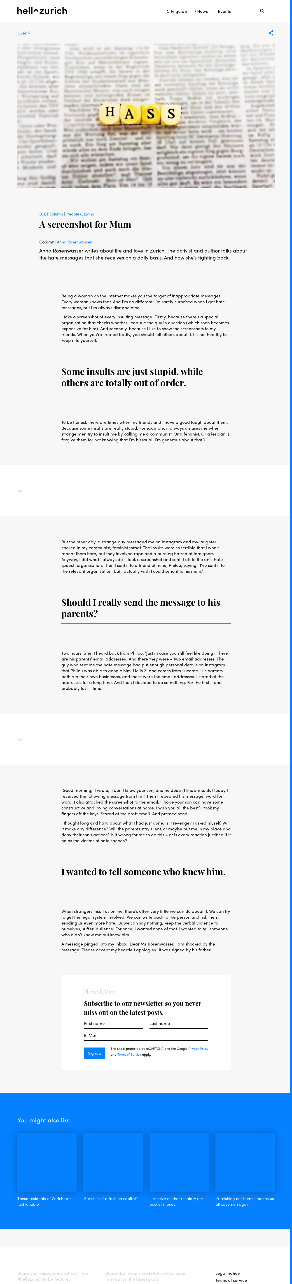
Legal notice (227, 1237)
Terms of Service (139, 1054)
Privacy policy (229, 1251)
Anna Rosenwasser (75, 242)
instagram (51, 1252)
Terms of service (231, 1244)
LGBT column (52, 214)
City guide (177, 11)
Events (224, 11)
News (202, 11)
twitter (71, 1252)
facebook (27, 1252)
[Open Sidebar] (272, 11)
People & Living (83, 214)
